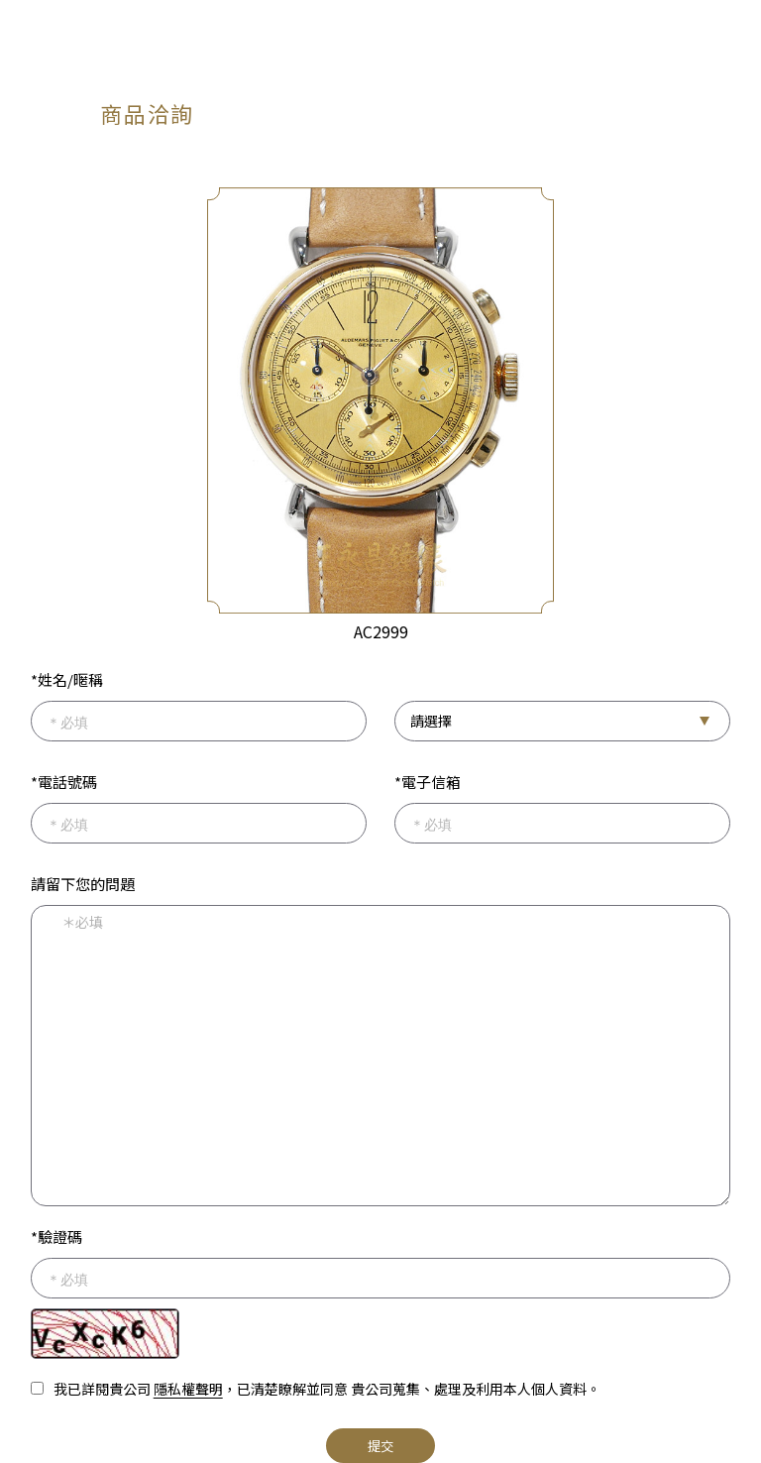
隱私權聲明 (188, 1389)
